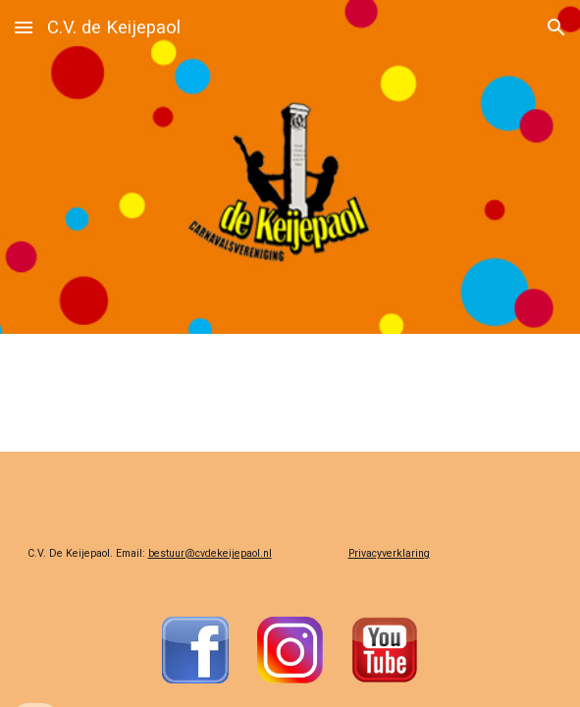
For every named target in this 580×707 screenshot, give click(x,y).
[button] (23, 27)
